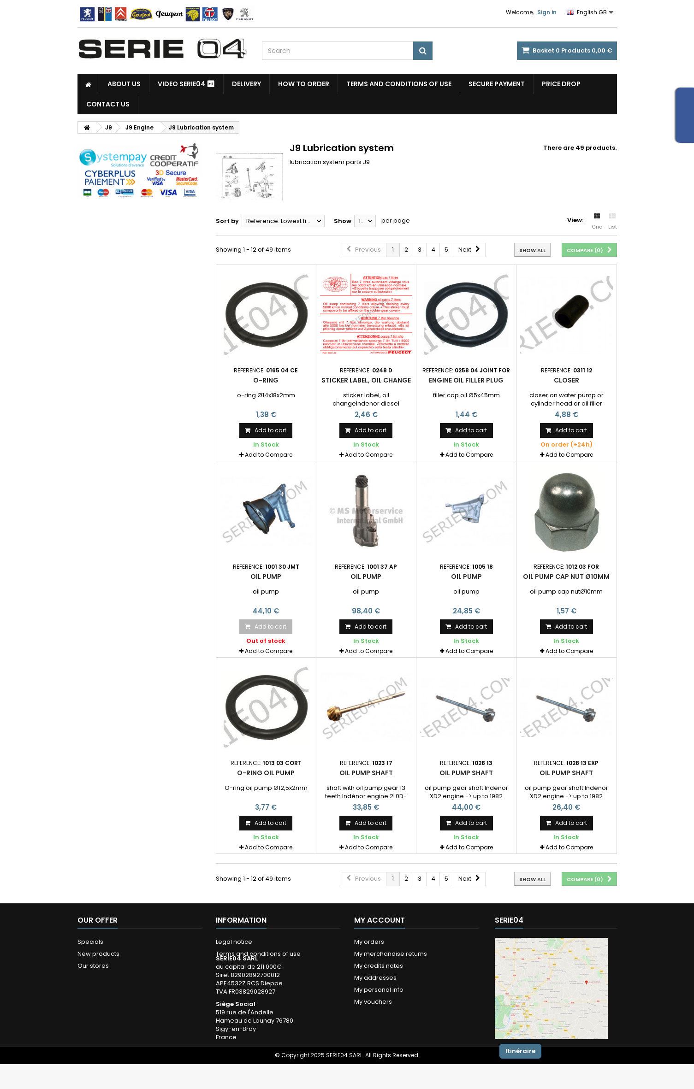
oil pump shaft (366, 772)
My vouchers (373, 1001)
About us (124, 83)
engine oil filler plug (466, 380)
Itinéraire (520, 1051)
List (612, 221)
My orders (369, 941)
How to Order (303, 83)
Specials (90, 941)
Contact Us (108, 104)
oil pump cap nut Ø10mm (566, 576)
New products (98, 953)
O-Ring (266, 380)
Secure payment (497, 83)
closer (566, 380)
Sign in (547, 12)
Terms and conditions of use (398, 83)
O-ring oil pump (266, 772)
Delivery (246, 83)
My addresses (375, 977)
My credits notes (378, 965)
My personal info (378, 989)
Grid (597, 221)
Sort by (227, 221)
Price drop (561, 83)
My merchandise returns (390, 953)
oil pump (265, 576)
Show (342, 221)
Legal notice (234, 941)
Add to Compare (268, 455)
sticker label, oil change (366, 380)
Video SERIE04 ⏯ (186, 83)
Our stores (93, 965)
